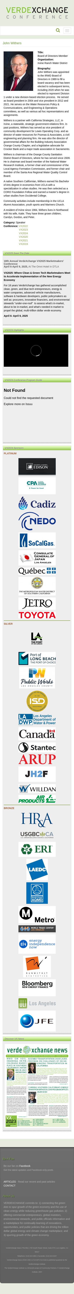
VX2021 (23, 240)
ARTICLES (10, 1181)
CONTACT (10, 1185)
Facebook (24, 1165)
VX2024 (23, 233)
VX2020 (23, 236)
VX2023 (23, 229)
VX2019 (23, 244)
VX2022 (23, 226)
